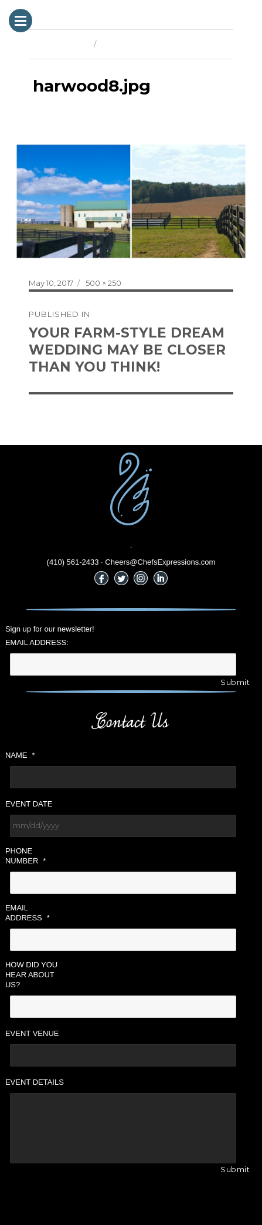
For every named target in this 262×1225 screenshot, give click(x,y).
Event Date (28, 803)
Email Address (27, 912)
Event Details (34, 1082)
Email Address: (37, 642)
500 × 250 (103, 283)
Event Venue (32, 1033)
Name (20, 755)
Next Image (122, 44)
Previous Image (58, 44)
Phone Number (25, 855)
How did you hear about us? (31, 974)
